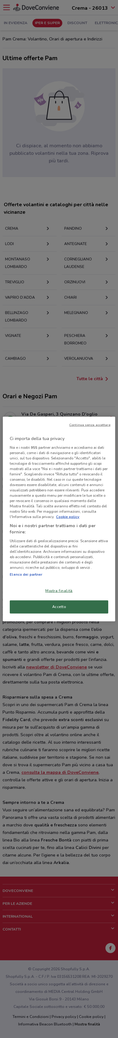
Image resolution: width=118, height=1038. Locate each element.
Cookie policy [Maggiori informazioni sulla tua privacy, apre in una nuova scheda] (67, 516)
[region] (59, 519)
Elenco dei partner (26, 574)
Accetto (59, 606)
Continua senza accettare (89, 424)
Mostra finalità (59, 590)
